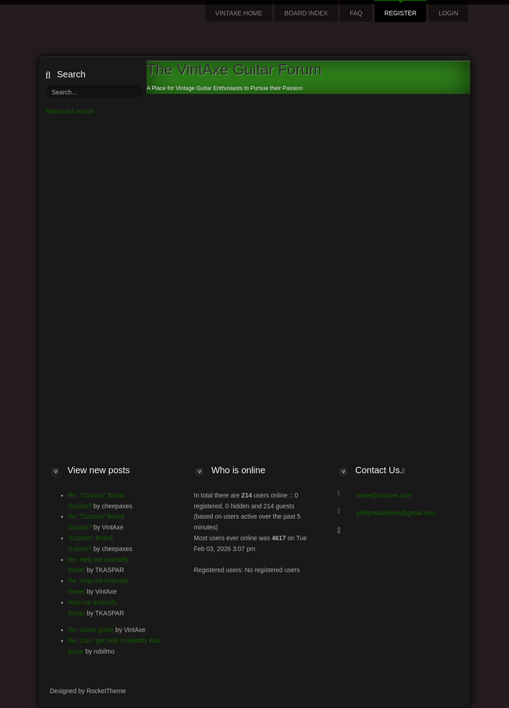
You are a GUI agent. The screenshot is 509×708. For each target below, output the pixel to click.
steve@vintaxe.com (384, 495)
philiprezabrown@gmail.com (396, 512)
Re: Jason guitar (91, 629)
